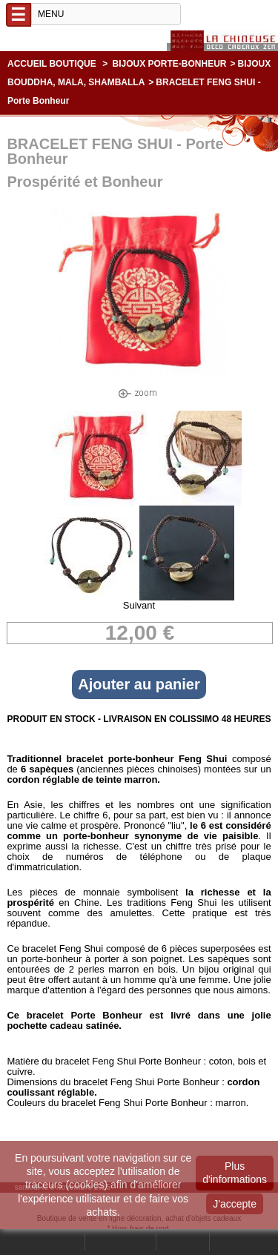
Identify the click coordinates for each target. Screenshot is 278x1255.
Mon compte (120, 1242)
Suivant (139, 605)
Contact (182, 1242)
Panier (230, 1242)
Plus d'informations (234, 1172)
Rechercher (56, 1242)
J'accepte (235, 1204)
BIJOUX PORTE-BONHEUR (170, 64)
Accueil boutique (51, 64)
